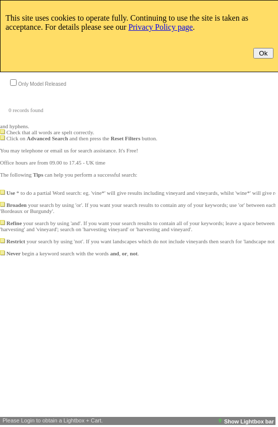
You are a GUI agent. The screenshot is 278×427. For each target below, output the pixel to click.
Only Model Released (42, 84)
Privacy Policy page (160, 27)
